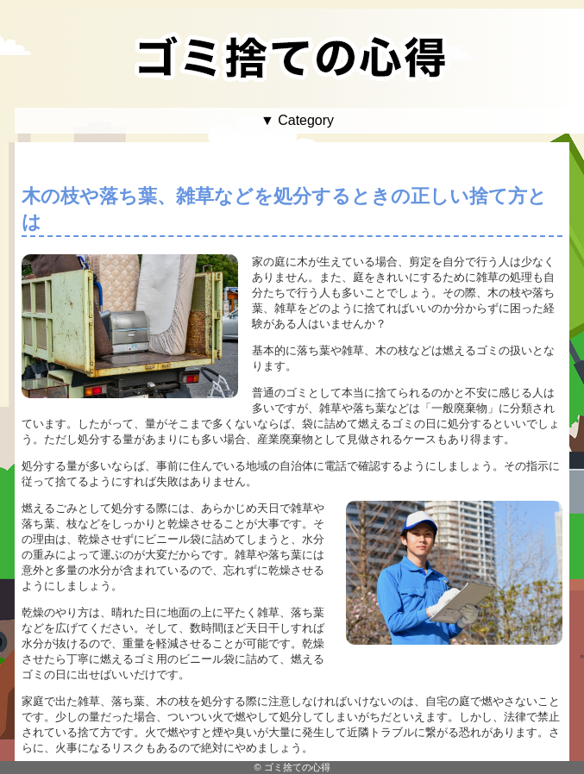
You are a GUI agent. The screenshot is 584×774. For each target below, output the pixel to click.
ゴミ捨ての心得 (297, 767)
